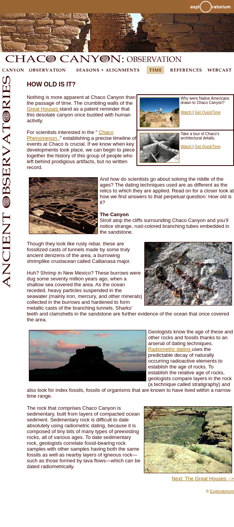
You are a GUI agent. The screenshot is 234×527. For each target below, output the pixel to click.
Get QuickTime (207, 112)
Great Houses (43, 109)
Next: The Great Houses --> (203, 478)
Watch (187, 112)
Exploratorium (222, 491)
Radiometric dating (170, 349)
